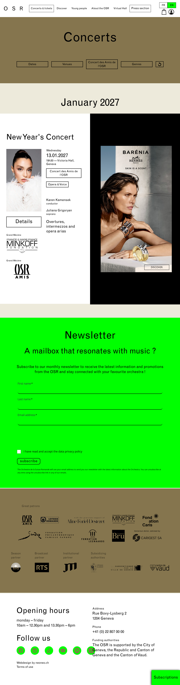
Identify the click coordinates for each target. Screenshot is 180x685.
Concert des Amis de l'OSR (102, 64)
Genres (136, 64)
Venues (67, 64)
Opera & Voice (57, 184)
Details (24, 221)
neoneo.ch (42, 662)
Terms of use (25, 667)
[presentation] (41, 436)
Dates (32, 64)
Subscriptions (166, 677)
